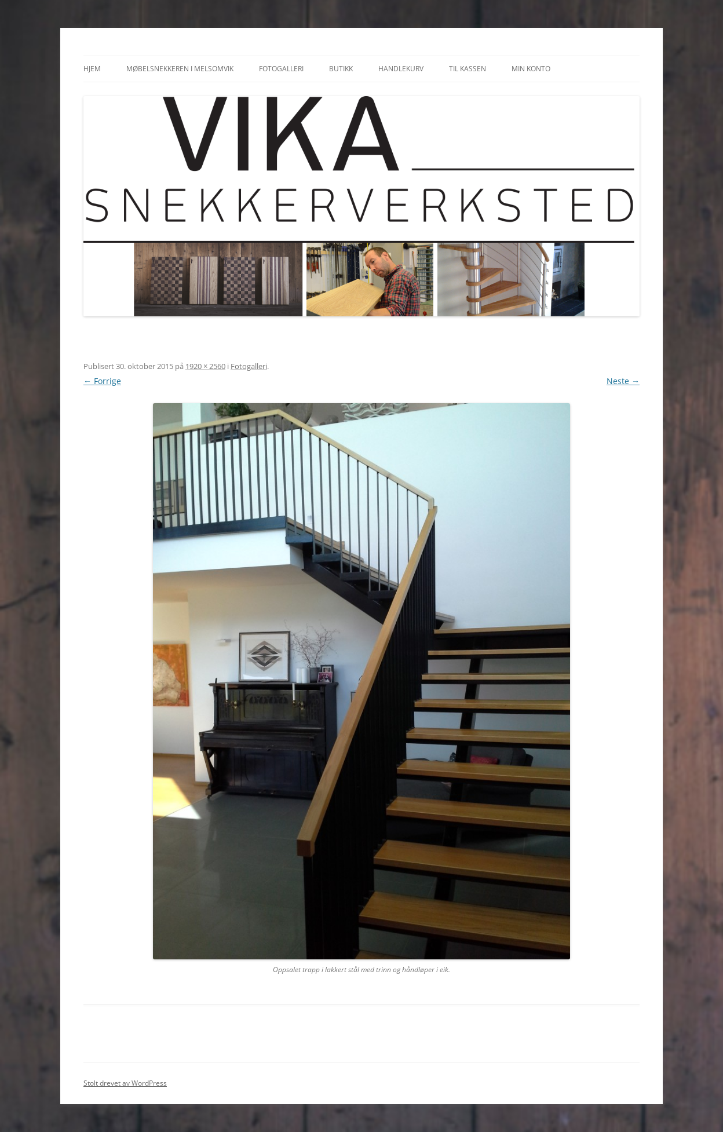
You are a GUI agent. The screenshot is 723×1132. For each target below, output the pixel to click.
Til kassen (467, 69)
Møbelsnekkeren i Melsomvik (179, 69)
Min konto (531, 69)
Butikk (341, 69)
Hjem (92, 69)
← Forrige (102, 380)
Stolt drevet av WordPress (125, 1083)
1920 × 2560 (205, 366)
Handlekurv (400, 69)
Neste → (623, 380)
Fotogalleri (281, 69)
